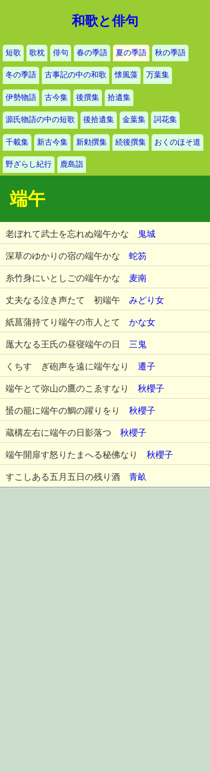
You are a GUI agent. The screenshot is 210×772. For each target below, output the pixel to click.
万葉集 (157, 75)
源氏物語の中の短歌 (40, 119)
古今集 (56, 97)
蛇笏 (138, 256)
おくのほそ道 (177, 142)
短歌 (13, 53)
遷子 (146, 366)
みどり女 (146, 300)
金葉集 (134, 119)
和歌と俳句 (105, 21)
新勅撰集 (91, 142)
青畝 (138, 477)
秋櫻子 (151, 388)
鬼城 (146, 234)
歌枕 (37, 53)
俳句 (60, 53)
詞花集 (165, 119)
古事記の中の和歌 (75, 75)
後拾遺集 (98, 119)
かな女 (142, 322)
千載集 (17, 142)
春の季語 (92, 53)
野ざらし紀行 (29, 164)
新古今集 (52, 142)
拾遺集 (119, 97)
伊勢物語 (21, 97)
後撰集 (87, 97)
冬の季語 (21, 75)
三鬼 (138, 344)
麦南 (138, 278)
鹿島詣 (71, 164)
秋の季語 (170, 53)
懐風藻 (126, 75)
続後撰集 (130, 142)
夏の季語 (131, 53)
